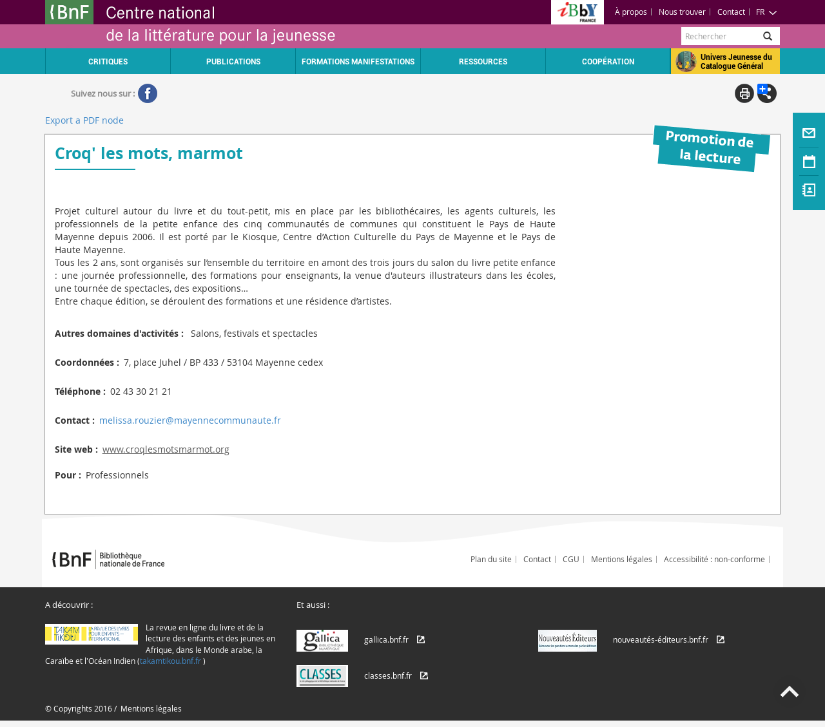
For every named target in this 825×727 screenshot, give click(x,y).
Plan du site (491, 559)
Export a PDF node (84, 120)
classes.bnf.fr (388, 675)
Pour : (68, 475)
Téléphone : (80, 391)
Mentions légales (621, 559)
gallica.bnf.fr (386, 639)
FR (766, 11)
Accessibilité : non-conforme (714, 559)
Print (744, 93)
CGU (571, 559)
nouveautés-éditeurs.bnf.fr (660, 639)
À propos (631, 11)
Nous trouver (682, 11)
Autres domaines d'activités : (119, 333)
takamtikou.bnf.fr (170, 661)
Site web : (76, 449)
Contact (731, 11)
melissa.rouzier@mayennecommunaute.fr (190, 420)
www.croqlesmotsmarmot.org (165, 449)
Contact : (75, 420)
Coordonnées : (87, 362)
